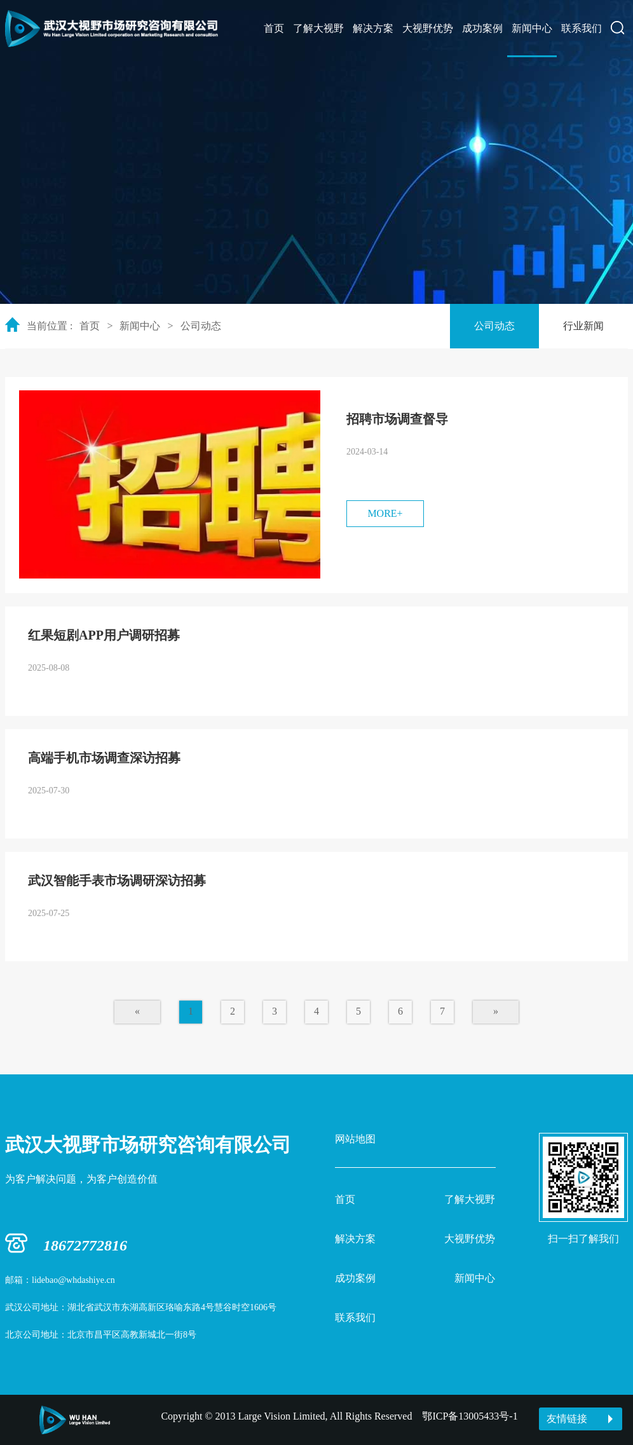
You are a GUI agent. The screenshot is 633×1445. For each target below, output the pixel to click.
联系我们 (581, 28)
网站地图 (355, 1138)
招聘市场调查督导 (397, 419)
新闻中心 (532, 28)
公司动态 (200, 325)
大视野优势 (427, 28)
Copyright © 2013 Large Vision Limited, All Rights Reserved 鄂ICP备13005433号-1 (339, 1416)
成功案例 (482, 28)
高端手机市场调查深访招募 (104, 758)
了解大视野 (318, 28)
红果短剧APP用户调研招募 (104, 635)
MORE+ (384, 513)
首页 (274, 28)
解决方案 (373, 28)
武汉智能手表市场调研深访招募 (117, 880)
